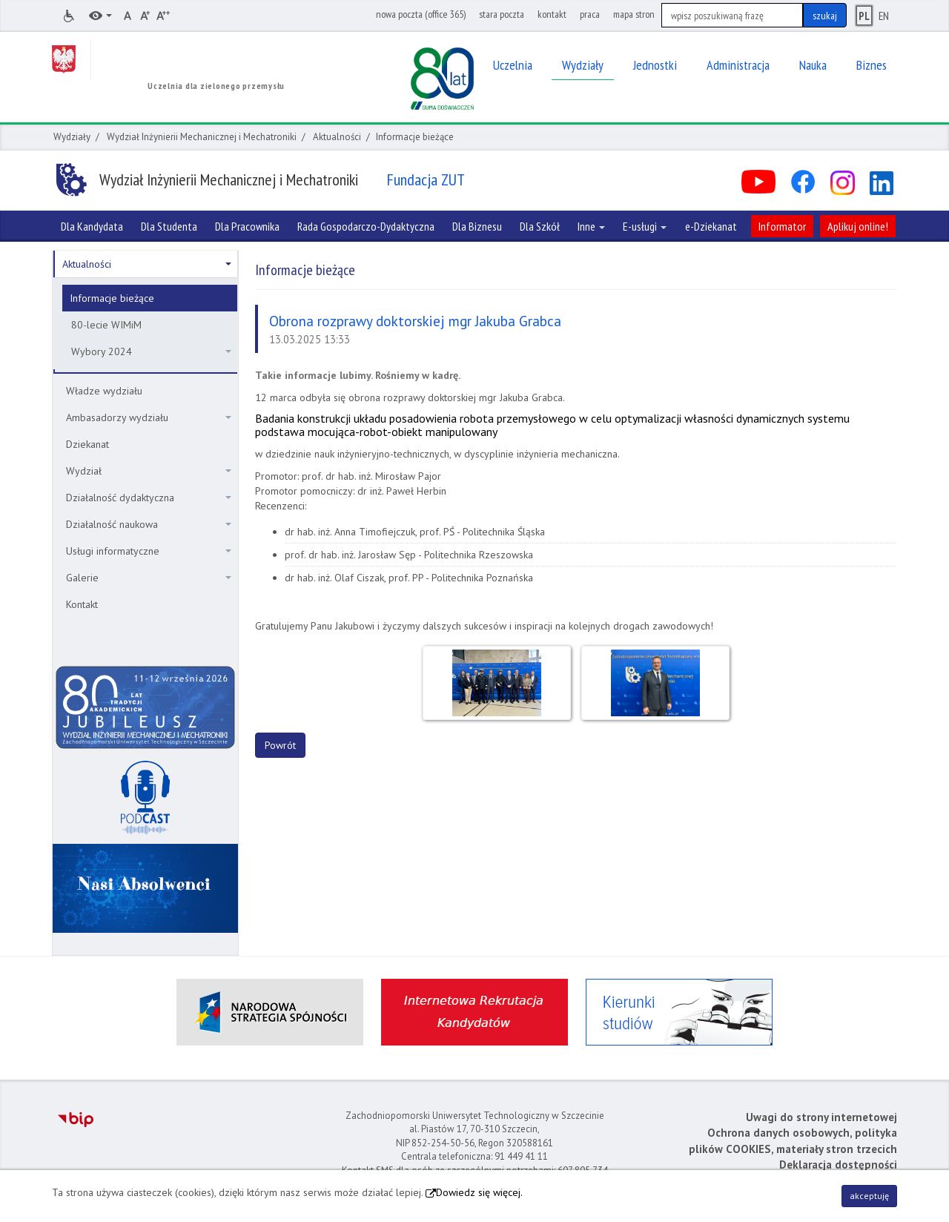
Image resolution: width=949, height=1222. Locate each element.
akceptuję (869, 1195)
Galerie (148, 577)
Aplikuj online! (857, 226)
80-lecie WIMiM (106, 324)
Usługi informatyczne (148, 551)
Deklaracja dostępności (838, 1164)
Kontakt (82, 604)
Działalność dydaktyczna (148, 497)
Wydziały (71, 137)
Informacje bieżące (112, 298)
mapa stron (634, 14)
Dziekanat (87, 444)
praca (590, 14)
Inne (591, 226)
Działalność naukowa (148, 524)
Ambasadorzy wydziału (148, 417)
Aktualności (337, 137)
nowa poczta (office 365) (421, 14)
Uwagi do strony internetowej (821, 1117)
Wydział (148, 471)
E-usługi (645, 226)
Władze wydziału (104, 390)
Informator (782, 226)
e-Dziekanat (711, 226)
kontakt (552, 14)
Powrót (280, 745)
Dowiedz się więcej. (479, 1192)
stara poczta (501, 14)
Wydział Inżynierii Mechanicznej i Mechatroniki (202, 137)
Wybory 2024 (151, 351)
